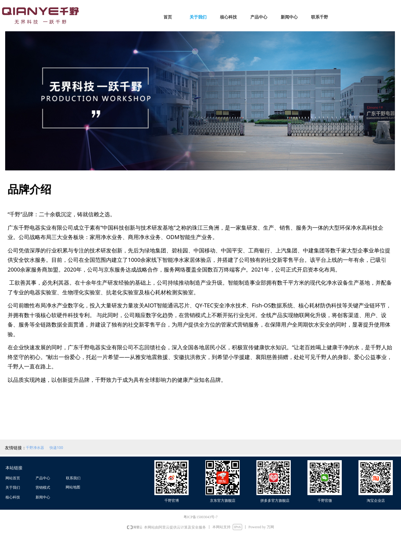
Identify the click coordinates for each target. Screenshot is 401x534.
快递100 (56, 447)
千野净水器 (35, 447)
